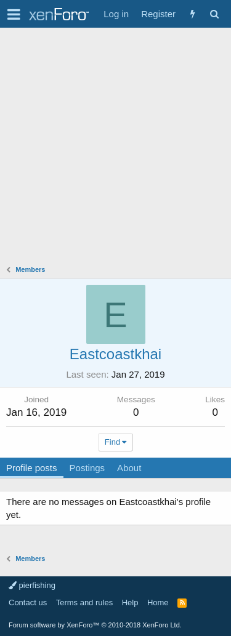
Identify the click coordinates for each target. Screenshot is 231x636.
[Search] (214, 13)
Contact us (28, 602)
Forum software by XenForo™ (95, 625)
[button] (13, 14)
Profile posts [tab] (31, 468)
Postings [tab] (87, 468)
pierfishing (32, 585)
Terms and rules (84, 602)
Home (158, 602)
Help (130, 602)
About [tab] (129, 468)
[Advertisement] (115, 149)
